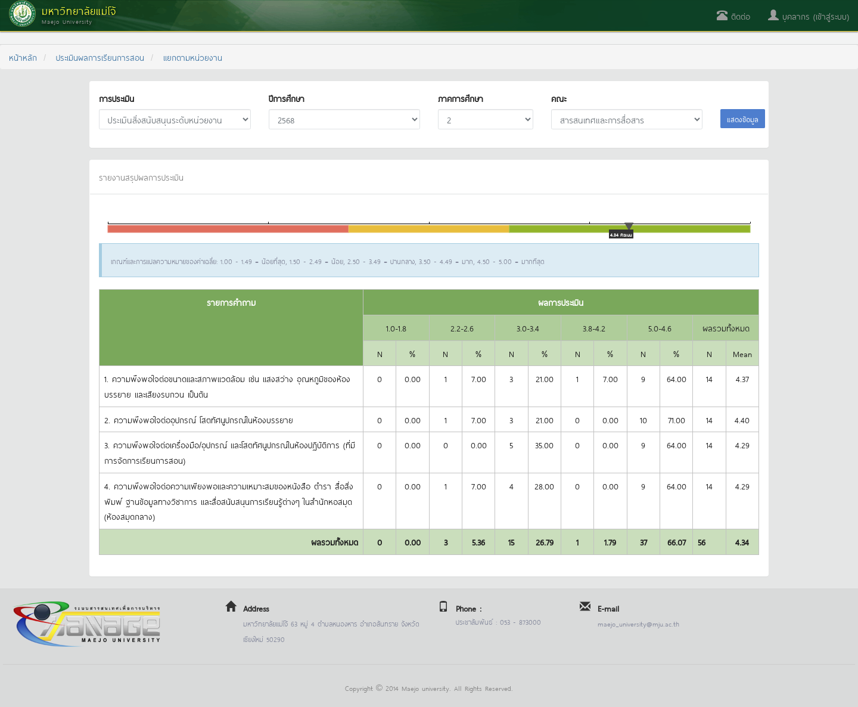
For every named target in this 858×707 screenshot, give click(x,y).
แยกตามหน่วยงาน (192, 57)
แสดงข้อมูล (742, 119)
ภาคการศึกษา (460, 98)
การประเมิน (116, 98)
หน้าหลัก (23, 57)
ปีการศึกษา (286, 98)
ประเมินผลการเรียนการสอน (100, 57)
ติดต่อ (733, 16)
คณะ (558, 98)
